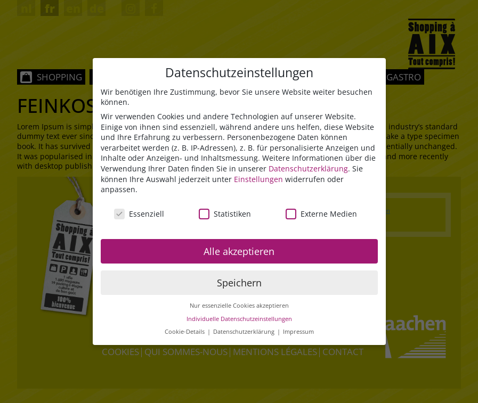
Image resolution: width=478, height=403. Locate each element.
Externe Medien (321, 214)
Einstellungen (258, 179)
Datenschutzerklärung (308, 168)
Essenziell (139, 214)
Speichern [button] (239, 282)
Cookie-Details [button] (185, 332)
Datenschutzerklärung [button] (244, 332)
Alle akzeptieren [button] (239, 251)
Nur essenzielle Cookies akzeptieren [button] (239, 305)
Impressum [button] (298, 332)
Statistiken (225, 214)
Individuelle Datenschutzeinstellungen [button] (239, 319)
